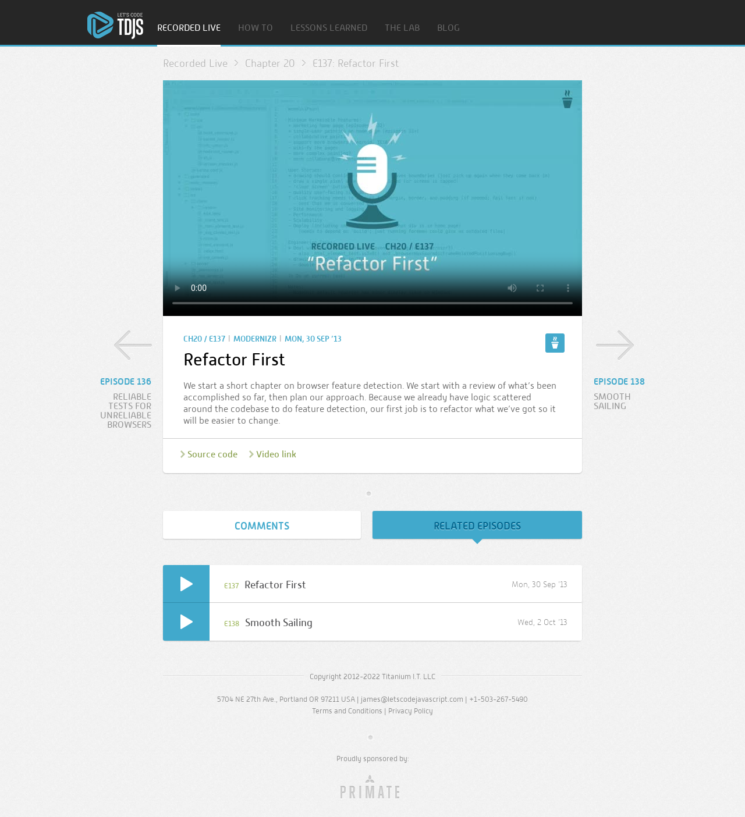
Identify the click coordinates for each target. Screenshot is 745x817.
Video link (276, 454)
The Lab (402, 28)
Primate (373, 787)
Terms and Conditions (347, 711)
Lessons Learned (328, 28)
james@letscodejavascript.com (412, 699)
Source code (212, 454)
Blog (448, 28)
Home (115, 25)
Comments (262, 526)
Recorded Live (189, 28)
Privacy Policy (410, 711)
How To (255, 28)
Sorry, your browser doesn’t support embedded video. (372, 198)
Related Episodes (477, 526)
